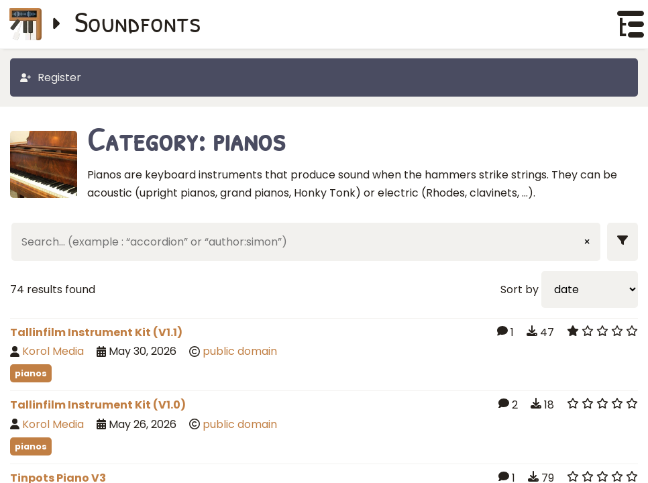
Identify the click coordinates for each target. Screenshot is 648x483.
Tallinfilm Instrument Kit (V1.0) (98, 405)
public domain (240, 351)
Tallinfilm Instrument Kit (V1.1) (96, 332)
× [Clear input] (587, 242)
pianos (31, 373)
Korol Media (53, 351)
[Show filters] (622, 242)
